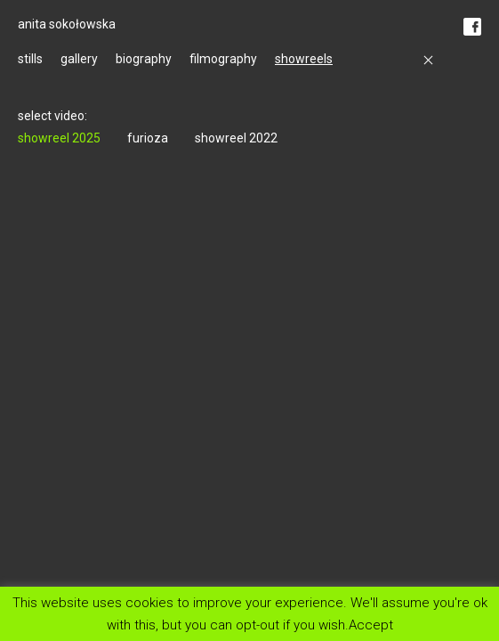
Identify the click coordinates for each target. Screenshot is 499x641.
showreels (304, 59)
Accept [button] (371, 624)
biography (144, 59)
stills (30, 59)
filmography (223, 59)
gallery (79, 59)
